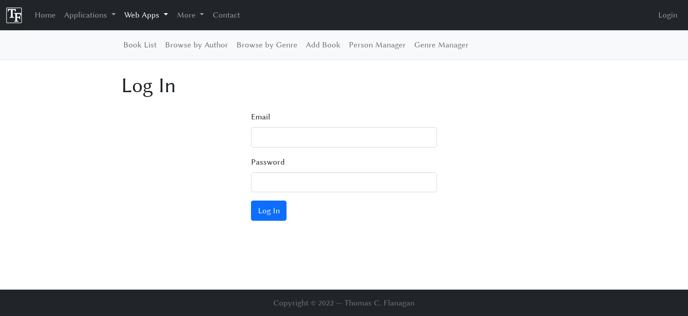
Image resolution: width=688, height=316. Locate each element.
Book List (140, 45)
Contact (226, 15)
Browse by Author (196, 45)
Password (268, 162)
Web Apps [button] (142, 15)
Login (667, 15)
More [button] (187, 15)
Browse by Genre (266, 45)
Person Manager (377, 45)
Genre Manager (441, 45)
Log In (269, 210)
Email (260, 117)
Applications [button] (86, 15)
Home (45, 15)
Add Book (323, 45)
